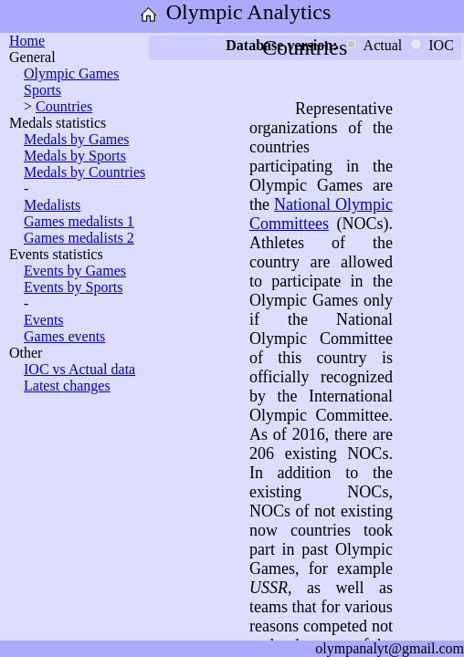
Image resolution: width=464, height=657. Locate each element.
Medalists (52, 205)
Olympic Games (71, 73)
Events (44, 320)
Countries (64, 106)
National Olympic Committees (321, 214)
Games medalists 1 (79, 221)
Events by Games (75, 270)
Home (27, 40)
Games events (64, 336)
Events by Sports (73, 287)
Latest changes (67, 385)
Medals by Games (77, 139)
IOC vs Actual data (79, 369)
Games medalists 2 (79, 237)
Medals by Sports (75, 155)
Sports (42, 90)
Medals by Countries (84, 172)
